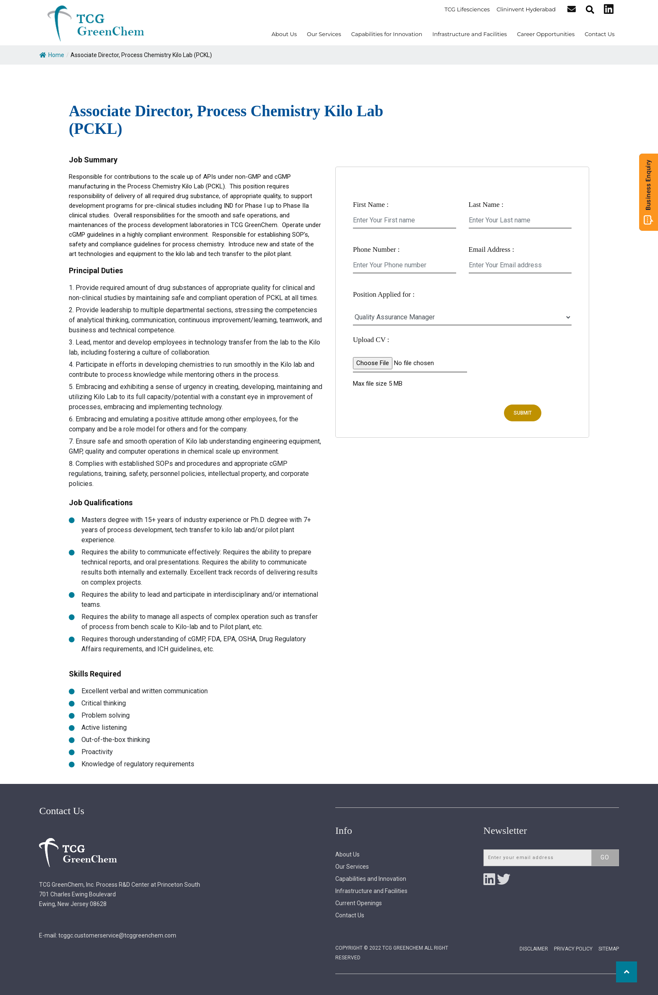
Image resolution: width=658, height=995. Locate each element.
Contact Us (599, 34)
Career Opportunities (545, 34)
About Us (284, 34)
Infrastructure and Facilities (469, 34)
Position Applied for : (384, 294)
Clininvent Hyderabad (526, 9)
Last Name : (486, 205)
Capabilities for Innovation (387, 34)
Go (605, 857)
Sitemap (608, 949)
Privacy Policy (573, 949)
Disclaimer (534, 949)
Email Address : (491, 249)
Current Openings (358, 903)
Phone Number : (376, 249)
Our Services (324, 34)
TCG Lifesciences (467, 9)
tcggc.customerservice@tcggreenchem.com (117, 935)
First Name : (371, 205)
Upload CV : (371, 340)
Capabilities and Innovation (370, 878)
